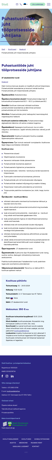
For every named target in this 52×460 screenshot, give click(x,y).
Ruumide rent (36, 443)
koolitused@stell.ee (21, 331)
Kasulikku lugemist (21, 446)
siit (13, 428)
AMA (26, 452)
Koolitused (26, 439)
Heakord (5, 82)
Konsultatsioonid (41, 439)
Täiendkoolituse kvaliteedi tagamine (14, 409)
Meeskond (23, 443)
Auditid (13, 443)
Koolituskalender (10, 439)
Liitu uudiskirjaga (37, 4)
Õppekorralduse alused (9, 405)
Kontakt (35, 446)
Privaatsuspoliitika (8, 413)
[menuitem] (26, 4)
